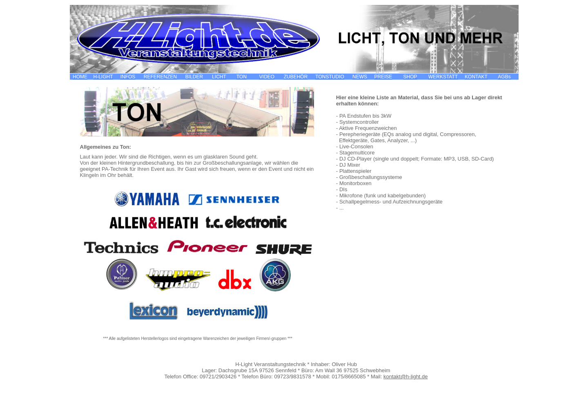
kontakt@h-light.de (405, 376)
